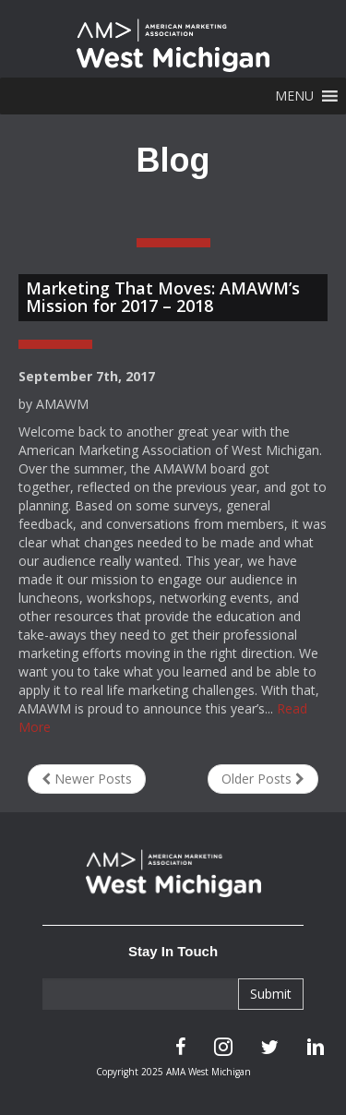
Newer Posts (87, 778)
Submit (271, 993)
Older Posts (262, 778)
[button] (294, 96)
